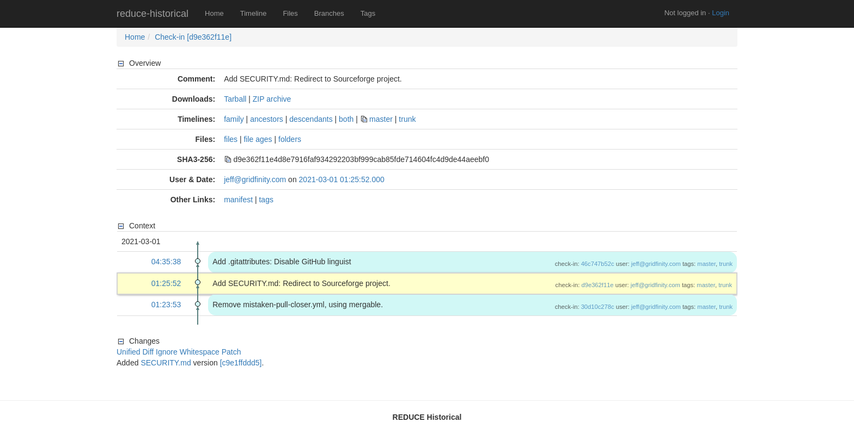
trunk (407, 119)
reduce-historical (152, 13)
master (381, 119)
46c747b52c (597, 263)
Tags (368, 13)
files (230, 139)
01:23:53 (166, 304)
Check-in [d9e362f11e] (193, 37)
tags (266, 199)
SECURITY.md (166, 362)
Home (214, 13)
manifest (238, 199)
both (346, 119)
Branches (329, 13)
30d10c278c (597, 306)
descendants (310, 119)
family (234, 119)
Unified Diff (135, 351)
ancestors (266, 119)
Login (720, 13)
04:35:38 (166, 261)
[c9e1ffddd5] (241, 362)
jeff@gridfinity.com (255, 179)
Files (290, 13)
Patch (231, 351)
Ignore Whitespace (187, 351)
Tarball (235, 99)
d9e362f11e (597, 285)
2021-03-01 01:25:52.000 (342, 179)
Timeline (253, 13)
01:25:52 (166, 283)
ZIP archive (272, 99)
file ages (257, 139)
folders (289, 139)
